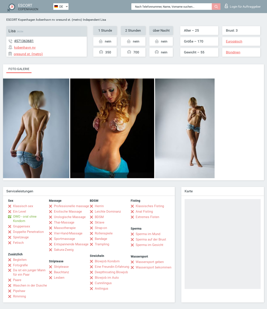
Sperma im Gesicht (149, 245)
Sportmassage (64, 239)
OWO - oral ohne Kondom (25, 219)
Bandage (101, 239)
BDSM (99, 217)
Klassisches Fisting (150, 206)
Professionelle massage (71, 206)
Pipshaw (19, 291)
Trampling (102, 244)
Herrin (99, 206)
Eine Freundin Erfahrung (112, 267)
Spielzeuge (21, 237)
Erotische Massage (68, 211)
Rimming (19, 296)
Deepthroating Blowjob (111, 272)
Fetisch (18, 243)
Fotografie (20, 265)
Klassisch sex (23, 206)
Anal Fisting (144, 211)
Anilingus (101, 288)
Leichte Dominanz (108, 211)
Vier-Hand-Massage (68, 233)
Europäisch (234, 41)
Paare (17, 280)
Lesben (59, 278)
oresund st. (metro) (69, 19)
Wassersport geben (150, 262)
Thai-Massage (64, 222)
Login (243, 5)
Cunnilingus (103, 283)
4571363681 (24, 41)
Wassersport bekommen (153, 267)
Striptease (61, 267)
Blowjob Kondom (107, 261)
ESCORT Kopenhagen (20, 19)
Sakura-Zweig (63, 250)
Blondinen (233, 52)
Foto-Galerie (18, 69)
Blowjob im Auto (107, 278)
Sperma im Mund (148, 234)
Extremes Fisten (147, 217)
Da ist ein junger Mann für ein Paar (29, 272)
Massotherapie (65, 228)
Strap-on (101, 228)
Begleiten (20, 260)
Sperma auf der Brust (151, 239)
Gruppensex (21, 226)
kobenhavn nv (45, 19)
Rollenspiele (104, 233)
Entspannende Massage (71, 244)
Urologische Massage (70, 217)
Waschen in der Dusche (30, 285)
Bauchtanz (61, 272)
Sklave (99, 222)
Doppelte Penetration (28, 232)
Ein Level (19, 211)
